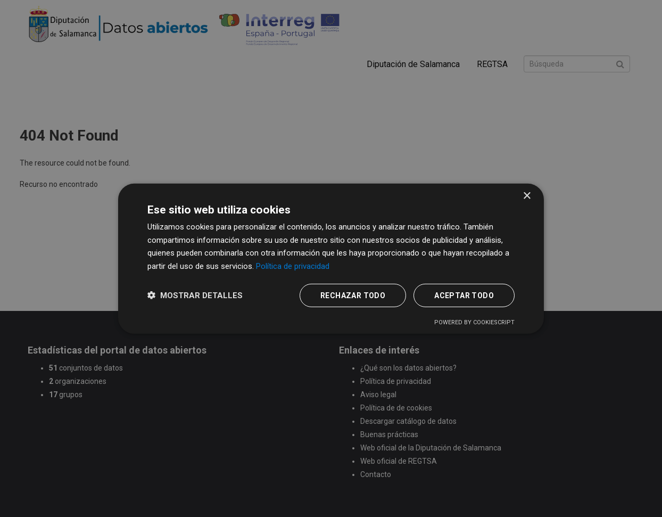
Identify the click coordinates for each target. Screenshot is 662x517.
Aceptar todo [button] (464, 295)
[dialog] (331, 258)
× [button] (527, 196)
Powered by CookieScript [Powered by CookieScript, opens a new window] (474, 322)
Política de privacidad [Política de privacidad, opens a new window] (292, 266)
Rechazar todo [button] (352, 295)
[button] (195, 295)
